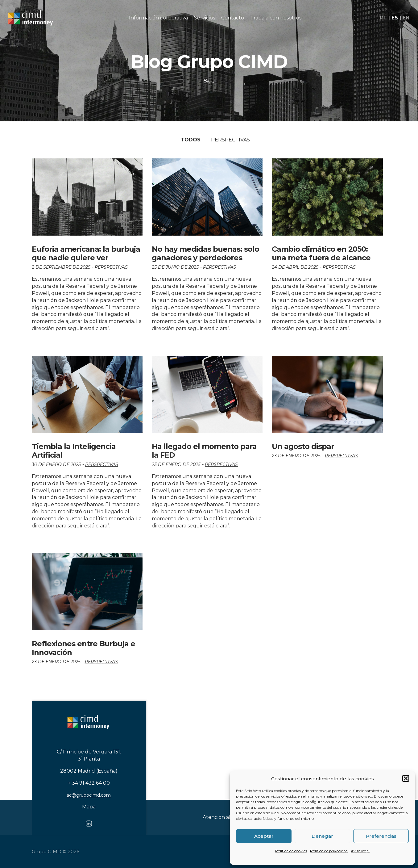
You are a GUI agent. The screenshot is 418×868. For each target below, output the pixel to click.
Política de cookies (291, 851)
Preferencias (381, 836)
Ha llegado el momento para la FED (204, 450)
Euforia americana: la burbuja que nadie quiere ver (86, 253)
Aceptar (264, 836)
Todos (191, 140)
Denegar (322, 836)
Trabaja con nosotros (275, 19)
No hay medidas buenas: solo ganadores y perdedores (205, 253)
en (405, 19)
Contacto (232, 19)
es (394, 19)
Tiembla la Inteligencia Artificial (74, 450)
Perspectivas (230, 140)
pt (382, 19)
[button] (406, 778)
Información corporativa (158, 19)
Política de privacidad (329, 851)
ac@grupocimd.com (89, 795)
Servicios (204, 19)
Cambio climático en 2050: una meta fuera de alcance (321, 253)
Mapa (89, 807)
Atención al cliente (226, 817)
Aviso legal (360, 851)
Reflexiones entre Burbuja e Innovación (83, 648)
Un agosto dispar (303, 446)
